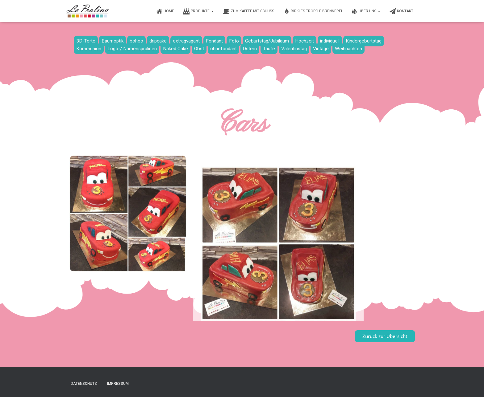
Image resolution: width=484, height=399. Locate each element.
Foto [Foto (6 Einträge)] (234, 39)
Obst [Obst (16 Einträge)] (199, 47)
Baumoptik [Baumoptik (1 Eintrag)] (112, 39)
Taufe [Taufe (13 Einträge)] (269, 47)
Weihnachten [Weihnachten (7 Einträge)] (348, 47)
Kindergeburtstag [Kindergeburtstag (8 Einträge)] (364, 39)
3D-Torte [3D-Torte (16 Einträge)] (85, 39)
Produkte (198, 11)
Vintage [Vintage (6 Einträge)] (321, 47)
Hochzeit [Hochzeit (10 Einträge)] (304, 39)
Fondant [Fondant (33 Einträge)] (214, 39)
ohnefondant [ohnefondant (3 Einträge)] (223, 47)
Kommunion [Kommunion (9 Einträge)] (88, 47)
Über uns (365, 11)
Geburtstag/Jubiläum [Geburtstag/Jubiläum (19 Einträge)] (267, 39)
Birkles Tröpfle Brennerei (312, 11)
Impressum (118, 383)
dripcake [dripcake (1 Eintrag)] (158, 39)
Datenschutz (84, 383)
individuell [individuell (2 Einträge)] (330, 39)
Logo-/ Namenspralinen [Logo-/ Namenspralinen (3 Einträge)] (132, 47)
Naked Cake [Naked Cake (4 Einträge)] (175, 47)
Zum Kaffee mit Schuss (248, 11)
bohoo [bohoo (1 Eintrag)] (136, 39)
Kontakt (401, 11)
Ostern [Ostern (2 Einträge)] (250, 47)
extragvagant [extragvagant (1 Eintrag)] (186, 39)
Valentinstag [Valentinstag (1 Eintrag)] (294, 47)
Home (165, 11)
